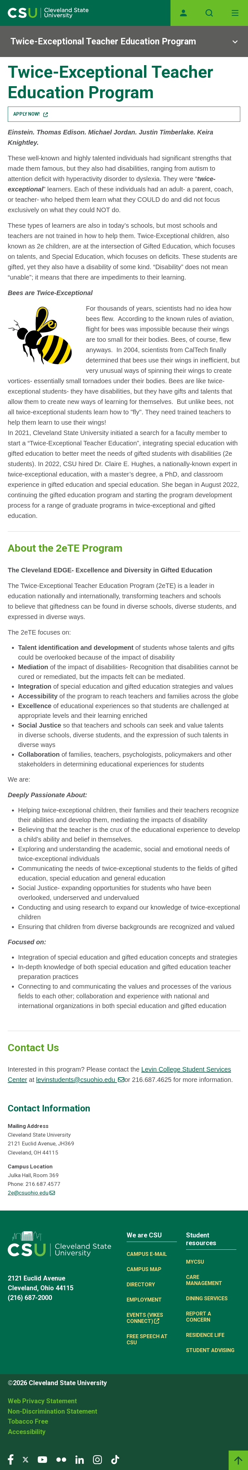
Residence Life (205, 1335)
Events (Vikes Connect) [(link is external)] (145, 1318)
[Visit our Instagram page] (97, 1459)
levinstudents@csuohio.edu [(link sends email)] (80, 1079)
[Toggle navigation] (235, 13)
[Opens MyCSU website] (183, 13)
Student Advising (210, 1350)
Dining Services (207, 1298)
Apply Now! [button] (30, 114)
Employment (144, 1300)
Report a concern (198, 1317)
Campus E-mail (147, 1254)
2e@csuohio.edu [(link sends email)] (31, 1192)
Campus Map (144, 1269)
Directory (141, 1284)
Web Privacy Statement (42, 1401)
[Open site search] (209, 13)
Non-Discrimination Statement (52, 1411)
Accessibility (27, 1432)
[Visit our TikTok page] (115, 1459)
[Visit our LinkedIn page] (79, 1459)
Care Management (204, 1280)
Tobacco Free (28, 1421)
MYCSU (195, 1262)
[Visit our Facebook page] (11, 1459)
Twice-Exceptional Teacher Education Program (103, 41)
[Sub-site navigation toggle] (124, 41)
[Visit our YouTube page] (42, 1459)
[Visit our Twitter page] (25, 1459)
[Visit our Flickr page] (61, 1459)
